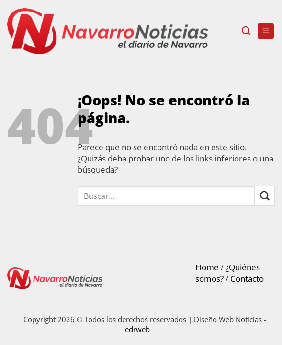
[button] (266, 31)
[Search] (246, 31)
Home (207, 267)
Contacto (247, 278)
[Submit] (265, 196)
